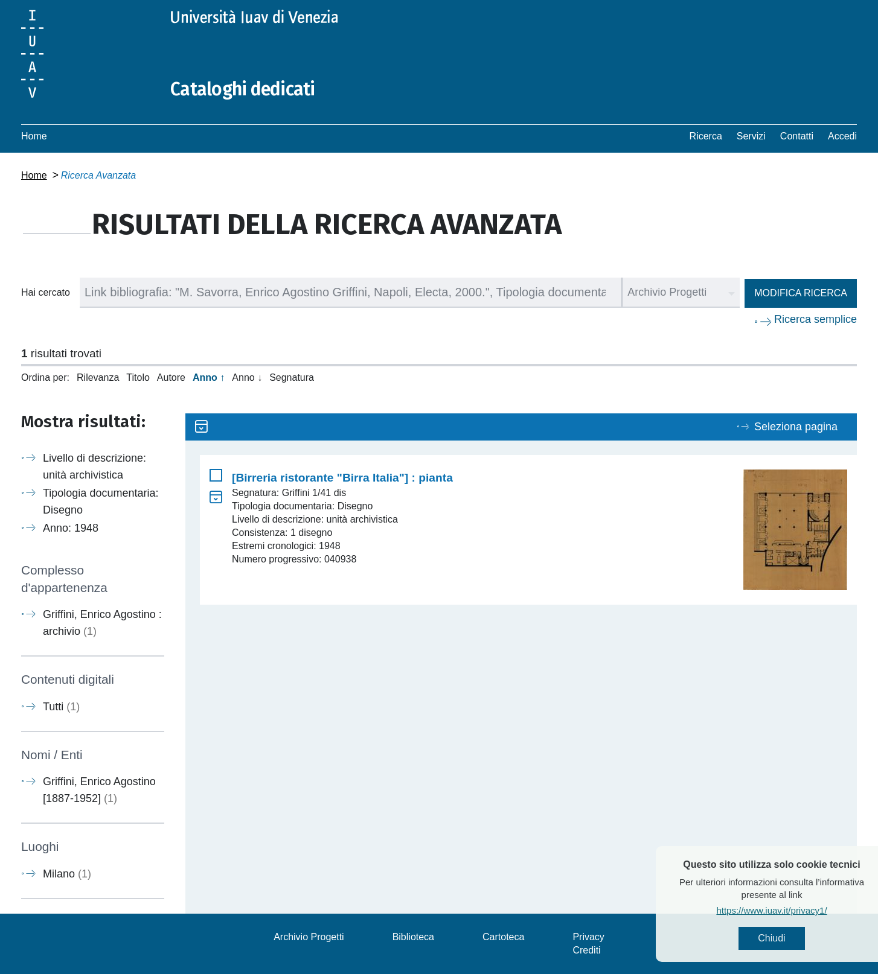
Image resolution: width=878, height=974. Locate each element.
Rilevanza (98, 377)
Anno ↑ (209, 377)
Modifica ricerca (800, 293)
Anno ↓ (247, 377)
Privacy (588, 937)
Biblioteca (413, 937)
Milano (67, 874)
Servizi (751, 136)
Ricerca (706, 136)
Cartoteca (503, 937)
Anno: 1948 (70, 528)
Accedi (842, 136)
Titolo (138, 377)
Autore (171, 377)
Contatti (796, 136)
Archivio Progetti (309, 937)
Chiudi (790, 938)
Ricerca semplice (815, 319)
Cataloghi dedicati (242, 89)
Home (34, 136)
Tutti (61, 707)
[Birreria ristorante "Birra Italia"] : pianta (342, 477)
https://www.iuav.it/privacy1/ (790, 910)
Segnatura (291, 377)
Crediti (586, 950)
